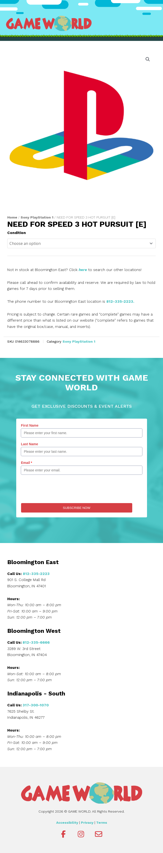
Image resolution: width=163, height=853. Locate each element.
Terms (101, 822)
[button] (147, 59)
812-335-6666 (36, 642)
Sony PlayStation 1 (37, 217)
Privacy (87, 822)
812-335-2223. (120, 301)
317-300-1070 (36, 705)
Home (12, 217)
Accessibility (67, 822)
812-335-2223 (36, 574)
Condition (16, 233)
